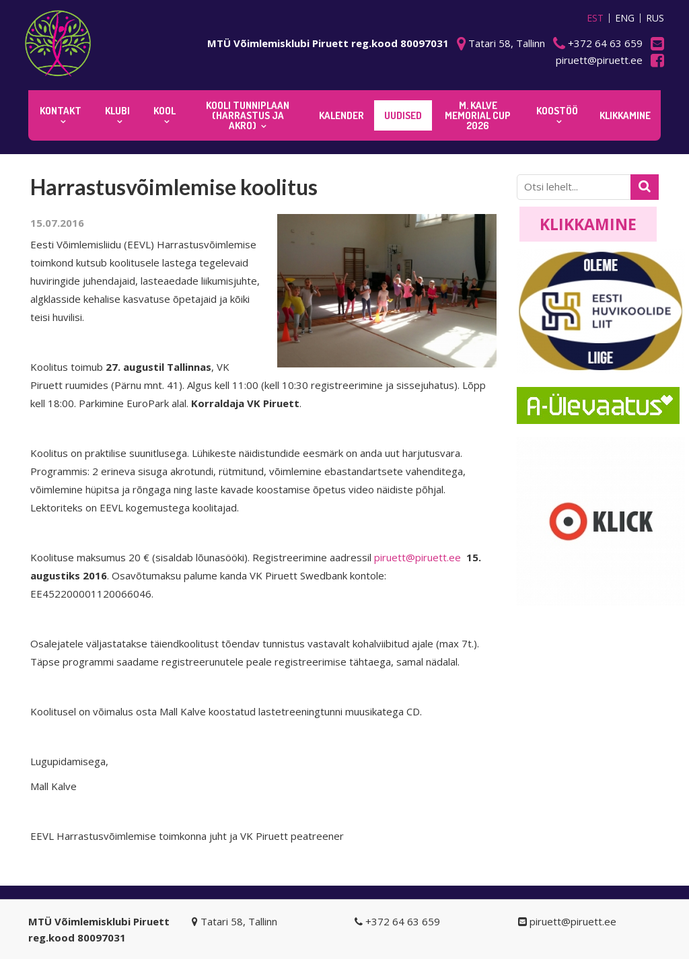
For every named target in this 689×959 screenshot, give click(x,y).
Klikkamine (588, 224)
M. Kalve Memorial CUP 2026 (478, 115)
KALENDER (341, 115)
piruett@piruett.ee (417, 557)
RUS (655, 18)
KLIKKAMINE (625, 115)
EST (595, 18)
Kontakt (60, 110)
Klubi (117, 110)
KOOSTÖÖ (557, 110)
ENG (624, 18)
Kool (164, 110)
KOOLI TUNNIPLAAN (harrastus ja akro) (247, 115)
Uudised (403, 115)
